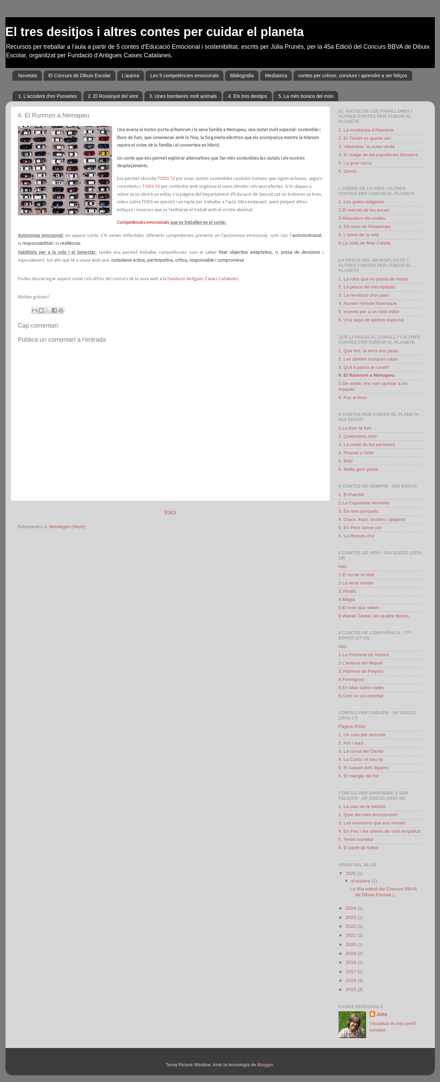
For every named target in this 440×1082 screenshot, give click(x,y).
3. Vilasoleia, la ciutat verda (367, 146)
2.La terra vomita (356, 582)
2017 (351, 971)
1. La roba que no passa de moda (373, 279)
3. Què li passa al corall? (364, 367)
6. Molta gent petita (358, 469)
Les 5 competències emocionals (184, 75)
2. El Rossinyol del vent (113, 96)
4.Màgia (347, 599)
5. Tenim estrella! (356, 839)
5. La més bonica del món (305, 96)
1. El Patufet (351, 494)
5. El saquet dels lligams (364, 767)
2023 (351, 917)
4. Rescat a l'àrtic (356, 452)
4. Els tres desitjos (247, 96)
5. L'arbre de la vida (359, 234)
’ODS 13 (152, 186)
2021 (351, 935)
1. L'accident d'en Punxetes (47, 96)
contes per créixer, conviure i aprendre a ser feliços (352, 75)
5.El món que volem (359, 607)
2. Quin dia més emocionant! (368, 814)
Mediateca (276, 75)
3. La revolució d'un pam (364, 295)
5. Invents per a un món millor (369, 311)
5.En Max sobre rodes (361, 687)
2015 (351, 989)
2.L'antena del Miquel (361, 662)
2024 (351, 908)
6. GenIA (348, 171)
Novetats (27, 75)
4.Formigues (351, 679)
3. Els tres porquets (358, 511)
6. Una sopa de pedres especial (371, 319)
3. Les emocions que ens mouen (372, 822)
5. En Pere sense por (360, 527)
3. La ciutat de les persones (367, 444)
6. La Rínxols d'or (357, 535)
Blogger (265, 1064)
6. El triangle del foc (359, 775)
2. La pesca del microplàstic (367, 286)
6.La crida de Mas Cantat (364, 243)
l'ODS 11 (166, 178)
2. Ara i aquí (351, 742)
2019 (351, 953)
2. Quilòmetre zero (358, 436)
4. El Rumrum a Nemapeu (367, 375)
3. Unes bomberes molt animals (183, 96)
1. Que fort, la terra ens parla (368, 350)
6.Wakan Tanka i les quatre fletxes (374, 615)
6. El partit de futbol (358, 847)
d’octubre (361, 881)
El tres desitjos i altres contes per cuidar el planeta (155, 32)
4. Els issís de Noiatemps (365, 226)
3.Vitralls (347, 591)
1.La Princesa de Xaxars (364, 654)
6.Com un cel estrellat (361, 695)
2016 (351, 980)
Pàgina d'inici (352, 726)
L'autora (130, 75)
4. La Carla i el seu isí (361, 759)
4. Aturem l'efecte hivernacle (368, 303)
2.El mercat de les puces (364, 210)
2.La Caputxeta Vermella (364, 502)
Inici (170, 512)
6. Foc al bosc (353, 397)
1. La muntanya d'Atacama (366, 130)
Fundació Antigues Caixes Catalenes (202, 279)
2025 (351, 873)
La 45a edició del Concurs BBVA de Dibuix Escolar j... (383, 891)
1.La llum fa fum (355, 428)
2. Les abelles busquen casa (368, 359)
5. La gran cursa (355, 163)
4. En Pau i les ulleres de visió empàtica (380, 831)
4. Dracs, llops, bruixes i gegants (372, 519)
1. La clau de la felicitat (362, 806)
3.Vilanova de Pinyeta (361, 671)
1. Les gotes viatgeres (361, 201)
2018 (351, 962)
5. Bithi (346, 461)
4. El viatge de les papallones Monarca (378, 154)
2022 (351, 926)
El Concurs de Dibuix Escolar (79, 75)
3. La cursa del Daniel (361, 751)
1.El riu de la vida (356, 574)
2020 (351, 944)
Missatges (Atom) (67, 526)
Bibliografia (242, 75)
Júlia (381, 1014)
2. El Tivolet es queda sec (365, 138)
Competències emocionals (143, 222)
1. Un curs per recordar (362, 734)
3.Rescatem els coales (362, 218)
